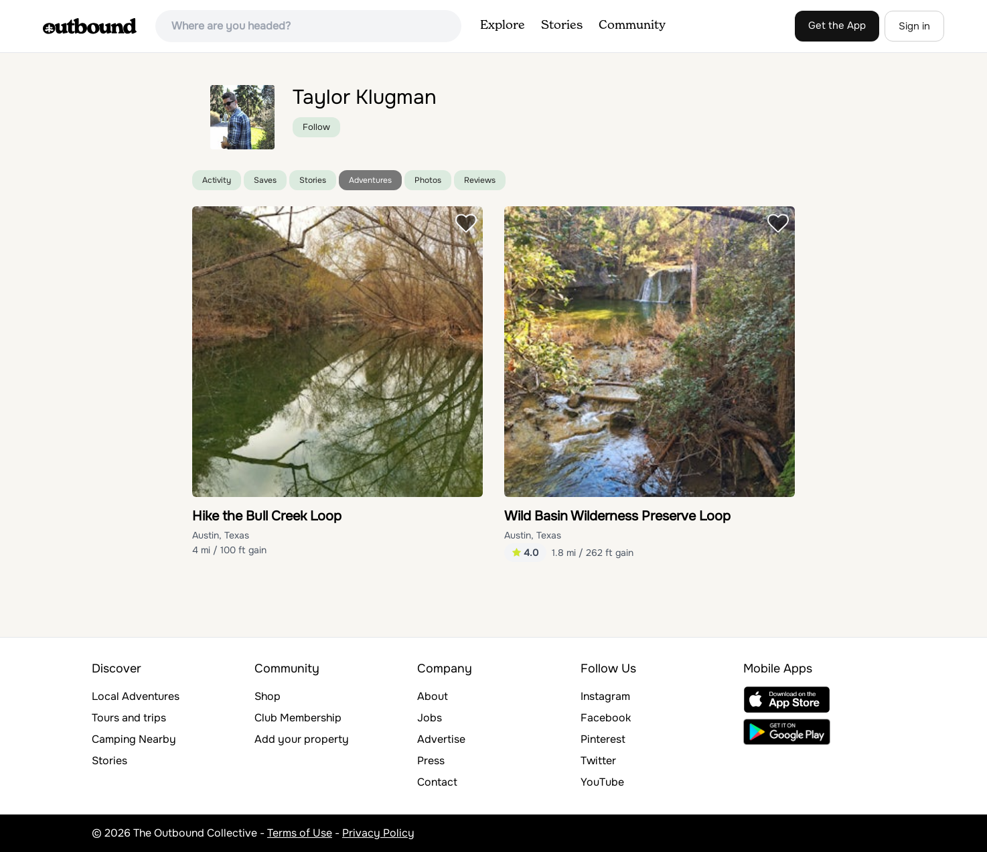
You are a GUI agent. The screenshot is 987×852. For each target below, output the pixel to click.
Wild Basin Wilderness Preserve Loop (617, 516)
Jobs (429, 718)
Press (431, 761)
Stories (562, 25)
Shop (267, 696)
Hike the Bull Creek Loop (266, 516)
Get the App (837, 25)
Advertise (441, 739)
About (432, 696)
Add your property (301, 739)
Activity (216, 180)
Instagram (605, 696)
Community (632, 25)
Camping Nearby (134, 739)
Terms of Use (299, 833)
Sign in (914, 26)
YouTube (602, 782)
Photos (427, 180)
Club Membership (297, 718)
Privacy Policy (378, 833)
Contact (437, 782)
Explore (502, 25)
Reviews (480, 180)
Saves (265, 180)
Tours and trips (129, 718)
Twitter (598, 761)
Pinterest (603, 739)
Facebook (606, 718)
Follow (316, 127)
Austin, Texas (220, 535)
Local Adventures (135, 696)
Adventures (370, 180)
